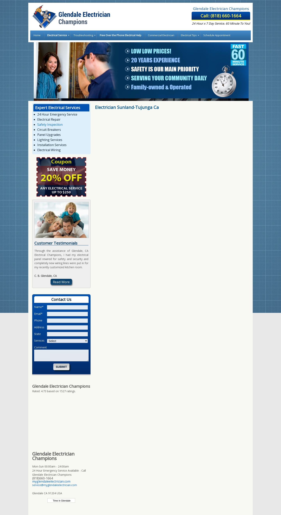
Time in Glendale (61, 500)
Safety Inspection (50, 124)
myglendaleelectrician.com (51, 481)
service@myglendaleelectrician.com (54, 485)
